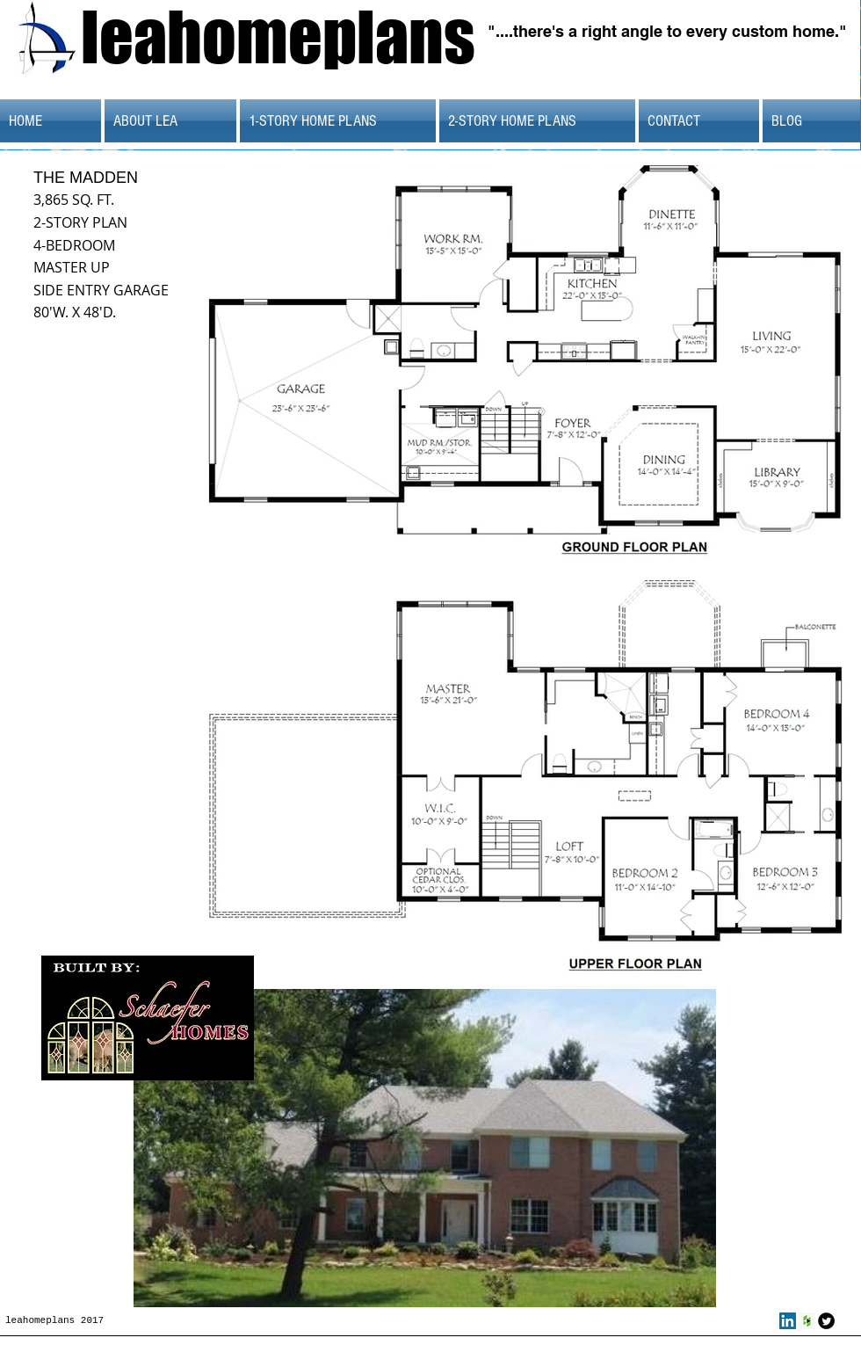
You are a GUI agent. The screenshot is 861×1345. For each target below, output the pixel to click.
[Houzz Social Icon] (807, 1320)
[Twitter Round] (826, 1320)
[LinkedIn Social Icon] (787, 1320)
